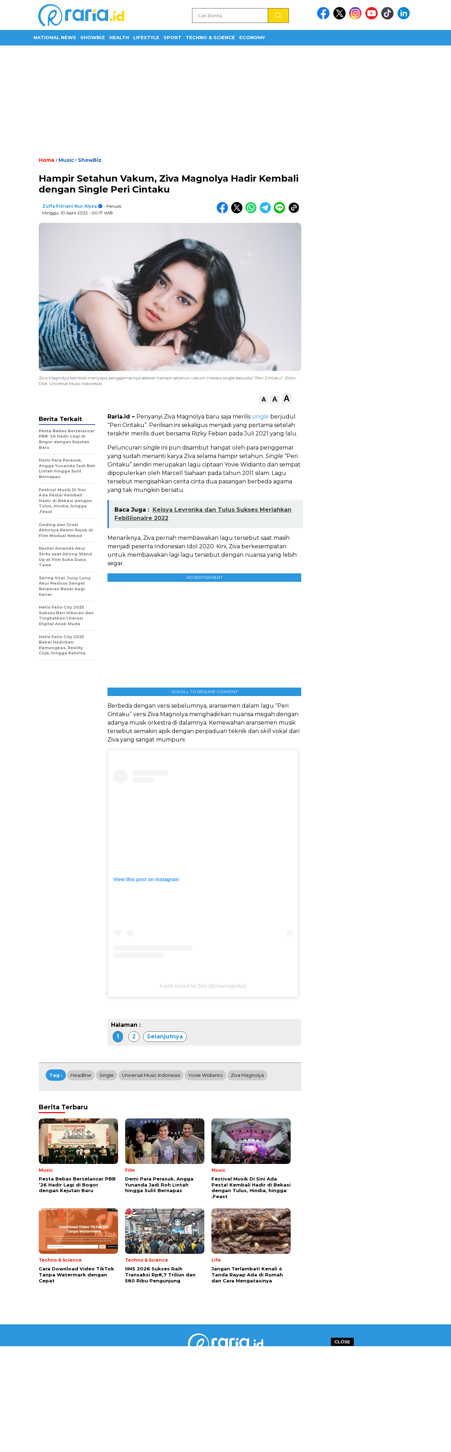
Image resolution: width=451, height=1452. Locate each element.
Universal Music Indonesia (151, 1075)
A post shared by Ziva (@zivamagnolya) (203, 986)
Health (119, 37)
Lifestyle (146, 37)
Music (66, 160)
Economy (252, 37)
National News (54, 37)
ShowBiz (92, 37)
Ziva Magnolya (247, 1075)
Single (106, 1075)
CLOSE (342, 1341)
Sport (172, 37)
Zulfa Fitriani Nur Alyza (69, 206)
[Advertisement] (225, 100)
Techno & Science (210, 37)
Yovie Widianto (205, 1075)
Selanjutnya (165, 1036)
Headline (80, 1075)
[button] (263, 400)
